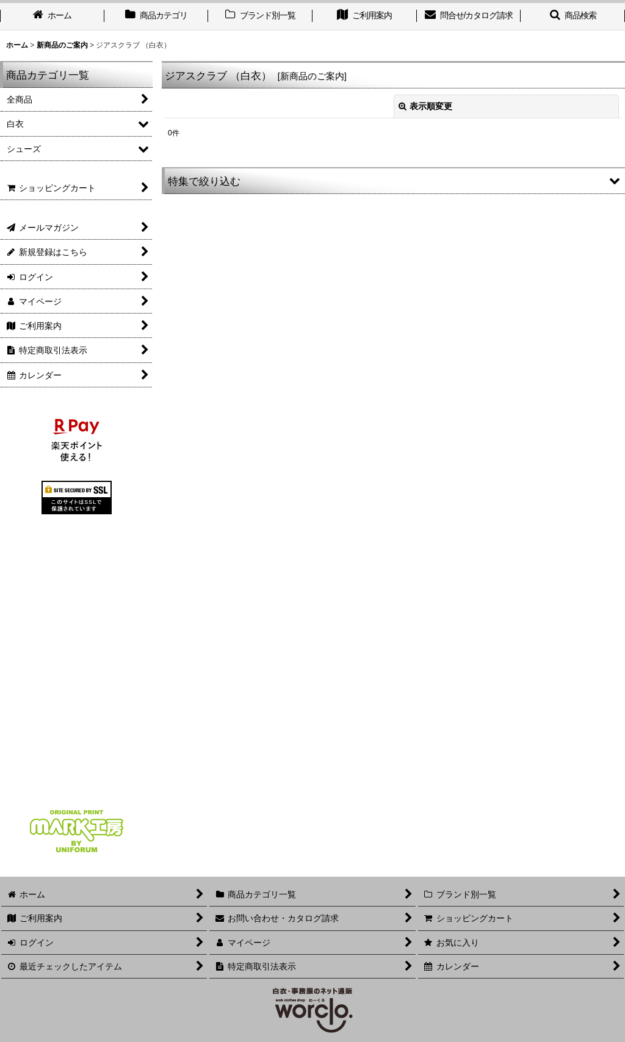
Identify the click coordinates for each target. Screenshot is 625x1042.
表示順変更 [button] (425, 106)
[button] (393, 180)
